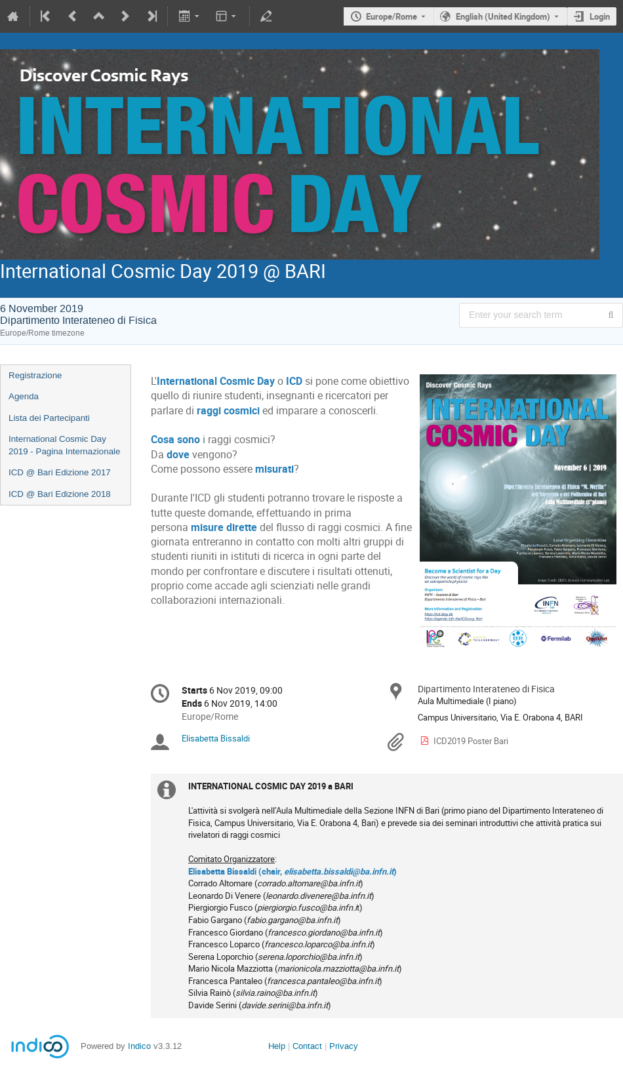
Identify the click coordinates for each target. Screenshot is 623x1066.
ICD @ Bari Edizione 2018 (60, 494)
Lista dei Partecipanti (49, 418)
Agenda (24, 396)
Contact (307, 1046)
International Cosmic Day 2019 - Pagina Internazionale (64, 445)
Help (276, 1046)
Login (600, 16)
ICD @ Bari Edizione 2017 (60, 472)
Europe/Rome (391, 16)
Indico (139, 1046)
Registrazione (35, 375)
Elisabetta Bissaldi (216, 738)
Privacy (343, 1046)
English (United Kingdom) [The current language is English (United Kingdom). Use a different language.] (503, 16)
